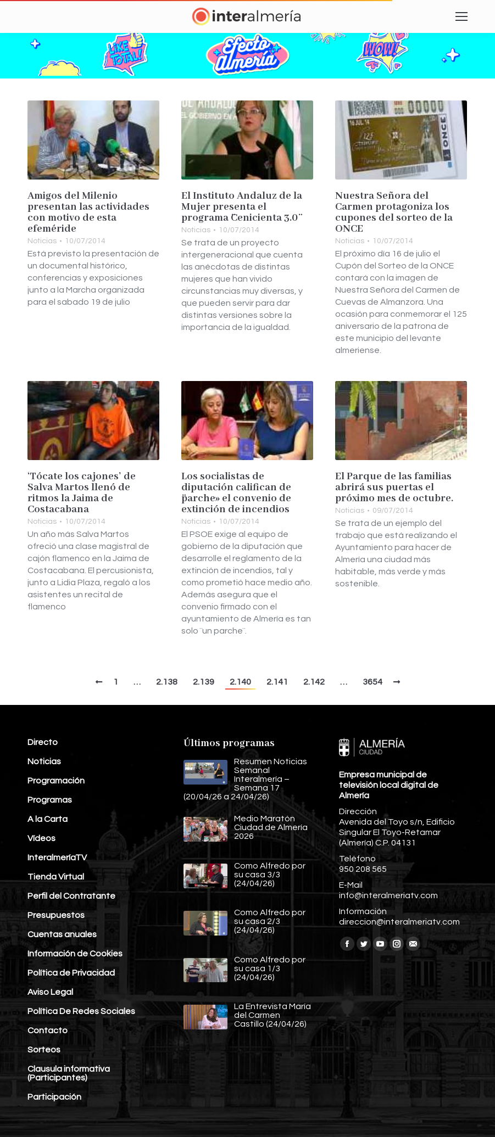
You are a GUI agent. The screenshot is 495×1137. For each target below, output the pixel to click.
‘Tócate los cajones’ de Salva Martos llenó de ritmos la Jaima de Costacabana (81, 493)
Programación (56, 780)
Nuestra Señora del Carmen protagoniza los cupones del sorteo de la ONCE (394, 212)
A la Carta (47, 819)
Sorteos (43, 1049)
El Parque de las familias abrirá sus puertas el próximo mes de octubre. (394, 487)
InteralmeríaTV (57, 857)
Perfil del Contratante (71, 896)
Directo (42, 742)
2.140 (240, 681)
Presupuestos (56, 915)
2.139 (203, 681)
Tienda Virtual (55, 876)
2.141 (277, 681)
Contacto (47, 1030)
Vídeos (41, 838)
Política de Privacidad (71, 972)
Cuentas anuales (62, 934)
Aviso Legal (50, 992)
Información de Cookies (75, 953)
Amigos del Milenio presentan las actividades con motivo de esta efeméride (88, 212)
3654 (372, 681)
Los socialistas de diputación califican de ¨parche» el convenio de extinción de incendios (236, 493)
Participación (54, 1097)
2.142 (314, 681)
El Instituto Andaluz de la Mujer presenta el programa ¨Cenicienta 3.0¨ (241, 207)
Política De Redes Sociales (81, 1011)
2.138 (166, 681)
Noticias (42, 241)
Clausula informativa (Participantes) (68, 1073)
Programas (49, 800)
